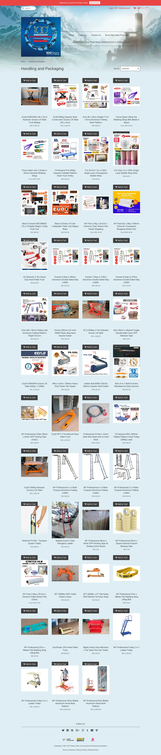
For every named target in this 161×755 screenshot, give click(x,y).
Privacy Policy (81, 750)
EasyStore (103, 746)
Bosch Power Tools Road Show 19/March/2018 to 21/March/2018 (101, 42)
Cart (138, 8)
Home (71, 35)
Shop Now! (94, 3)
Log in (111, 8)
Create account (124, 8)
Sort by (116, 69)
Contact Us (96, 35)
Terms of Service (69, 750)
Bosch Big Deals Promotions (117, 35)
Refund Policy (93, 750)
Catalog (82, 35)
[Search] (28, 8)
